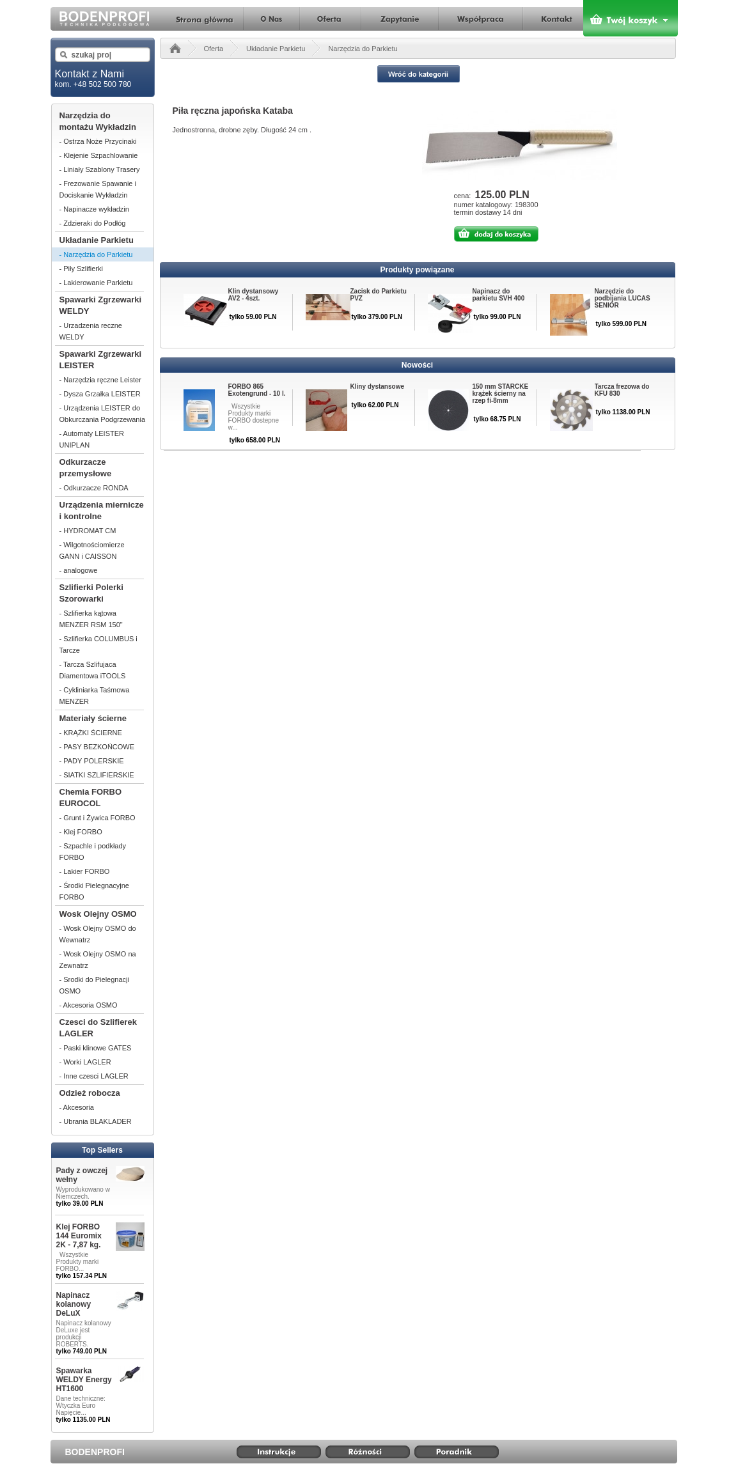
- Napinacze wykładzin (94, 209)
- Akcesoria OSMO (88, 1005)
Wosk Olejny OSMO (98, 914)
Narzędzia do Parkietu (362, 48)
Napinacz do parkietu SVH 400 (499, 295)
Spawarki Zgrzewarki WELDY (100, 305)
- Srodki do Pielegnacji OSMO (94, 985)
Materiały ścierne (93, 718)
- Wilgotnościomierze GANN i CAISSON (92, 550)
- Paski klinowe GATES (95, 1048)
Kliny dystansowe (377, 386)
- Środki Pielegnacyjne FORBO (94, 891)
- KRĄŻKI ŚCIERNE (90, 732)
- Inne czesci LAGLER (94, 1076)
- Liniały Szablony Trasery (99, 169)
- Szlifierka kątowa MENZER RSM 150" (91, 618)
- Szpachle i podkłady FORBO (93, 851)
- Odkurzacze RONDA (94, 488)
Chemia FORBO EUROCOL (90, 797)
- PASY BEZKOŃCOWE (97, 747)
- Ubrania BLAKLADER (95, 1121)
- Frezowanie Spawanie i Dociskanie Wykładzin (97, 189)
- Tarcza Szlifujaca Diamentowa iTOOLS (92, 670)
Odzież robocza (89, 1093)
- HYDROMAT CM (87, 530)
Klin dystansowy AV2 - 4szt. (253, 295)
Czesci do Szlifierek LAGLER (98, 1027)
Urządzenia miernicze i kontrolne (101, 510)
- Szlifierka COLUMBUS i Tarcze (98, 644)
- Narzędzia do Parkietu (96, 254)
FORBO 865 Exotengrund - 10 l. (257, 390)
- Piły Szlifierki (81, 268)
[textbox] (101, 55)
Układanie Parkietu (96, 240)
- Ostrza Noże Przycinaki (98, 141)
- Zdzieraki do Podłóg (92, 223)
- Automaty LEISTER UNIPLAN (91, 439)
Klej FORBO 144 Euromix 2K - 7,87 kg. (79, 1235)
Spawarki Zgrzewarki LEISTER (100, 359)
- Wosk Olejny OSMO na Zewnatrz (97, 959)
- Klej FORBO (80, 832)
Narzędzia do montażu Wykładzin (97, 121)
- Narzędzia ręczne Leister (100, 380)
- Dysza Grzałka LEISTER (100, 394)
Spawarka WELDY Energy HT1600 (84, 1379)
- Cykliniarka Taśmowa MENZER (94, 695)
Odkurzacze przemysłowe (85, 467)
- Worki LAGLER (85, 1062)
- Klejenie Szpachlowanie (98, 155)
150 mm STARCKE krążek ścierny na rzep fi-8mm (501, 393)
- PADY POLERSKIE (91, 761)
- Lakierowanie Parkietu (96, 282)
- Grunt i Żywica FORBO (97, 818)
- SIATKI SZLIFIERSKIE (96, 775)
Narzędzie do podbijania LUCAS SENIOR (622, 298)
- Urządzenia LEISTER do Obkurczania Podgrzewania (102, 413)
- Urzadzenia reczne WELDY (90, 331)
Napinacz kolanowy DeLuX (73, 1304)
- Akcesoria (76, 1107)
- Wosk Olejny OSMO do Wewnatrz (97, 934)
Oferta (214, 48)
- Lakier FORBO (84, 871)
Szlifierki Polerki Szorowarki (91, 593)
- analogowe (78, 570)
